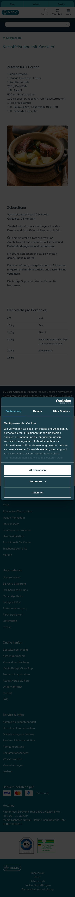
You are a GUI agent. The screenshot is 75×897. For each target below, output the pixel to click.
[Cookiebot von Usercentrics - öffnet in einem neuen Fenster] (56, 401)
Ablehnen (37, 492)
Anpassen (37, 481)
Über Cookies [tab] (61, 411)
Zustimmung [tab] (13, 411)
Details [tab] (37, 411)
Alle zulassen (37, 470)
